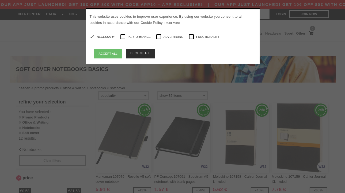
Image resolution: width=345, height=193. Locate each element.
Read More (172, 22)
